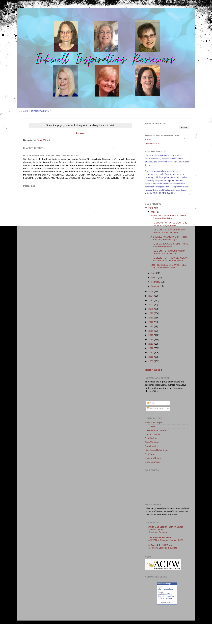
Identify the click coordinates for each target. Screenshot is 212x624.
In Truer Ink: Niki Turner (160, 545)
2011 (151, 352)
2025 (151, 291)
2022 (151, 304)
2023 (151, 300)
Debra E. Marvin (153, 434)
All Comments (155, 408)
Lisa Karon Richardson (156, 450)
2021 (151, 309)
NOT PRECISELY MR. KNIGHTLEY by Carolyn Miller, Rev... (168, 266)
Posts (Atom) (43, 140)
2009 (151, 361)
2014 (151, 339)
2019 (151, 317)
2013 (151, 344)
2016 (151, 331)
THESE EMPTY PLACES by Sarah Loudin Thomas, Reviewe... (168, 231)
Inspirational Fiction (166, 594)
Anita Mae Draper (153, 422)
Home (80, 133)
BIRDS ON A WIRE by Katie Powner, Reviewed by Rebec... (169, 217)
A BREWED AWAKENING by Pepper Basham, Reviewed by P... (169, 238)
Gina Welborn (152, 442)
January (155, 286)
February (156, 282)
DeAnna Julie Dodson (156, 430)
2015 (151, 335)
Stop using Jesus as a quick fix (162, 548)
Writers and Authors (166, 596)
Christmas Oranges (157, 532)
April (153, 273)
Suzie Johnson (152, 462)
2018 (151, 322)
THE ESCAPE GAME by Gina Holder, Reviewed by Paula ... (169, 245)
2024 (151, 296)
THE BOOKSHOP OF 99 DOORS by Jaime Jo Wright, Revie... (169, 224)
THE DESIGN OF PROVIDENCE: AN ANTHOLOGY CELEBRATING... (169, 259)
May (153, 212)
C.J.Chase (150, 426)
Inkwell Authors (152, 143)
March (154, 277)
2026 (151, 208)
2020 (151, 313)
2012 (151, 348)
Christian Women (165, 598)
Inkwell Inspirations (165, 589)
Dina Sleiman (151, 438)
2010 (151, 357)
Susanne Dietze (153, 458)
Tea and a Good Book (159, 537)
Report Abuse (153, 369)
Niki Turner (150, 454)
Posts (151, 403)
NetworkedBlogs (164, 584)
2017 (151, 326)
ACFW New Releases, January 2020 (165, 540)
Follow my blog (166, 603)
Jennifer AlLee (152, 446)
